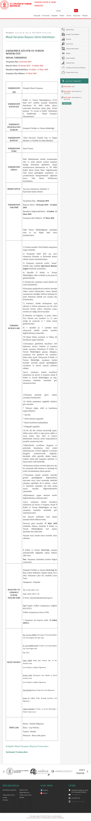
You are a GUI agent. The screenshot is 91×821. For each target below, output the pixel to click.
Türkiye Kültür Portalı (69, 72)
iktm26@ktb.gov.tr (76, 794)
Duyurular (76, 15)
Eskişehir (54, 15)
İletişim (85, 15)
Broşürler (66, 39)
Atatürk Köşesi (67, 29)
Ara (76, 10)
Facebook (45, 790)
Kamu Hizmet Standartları (9, 790)
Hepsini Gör (66, 103)
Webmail (22, 797)
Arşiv (27, 32)
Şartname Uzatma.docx (17, 752)
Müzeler (65, 53)
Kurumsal (45, 15)
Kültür (62, 15)
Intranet (5, 797)
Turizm (68, 15)
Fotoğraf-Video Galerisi (70, 48)
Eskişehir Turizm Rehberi (70, 34)
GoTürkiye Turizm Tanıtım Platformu (73, 67)
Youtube (45, 793)
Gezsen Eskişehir (68, 58)
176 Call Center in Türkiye (78, 801)
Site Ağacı (5, 800)
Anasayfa (37, 15)
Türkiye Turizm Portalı (26, 795)
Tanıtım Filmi (67, 43)
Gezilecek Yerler (67, 62)
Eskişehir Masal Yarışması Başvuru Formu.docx (27, 746)
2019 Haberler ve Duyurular (41, 32)
